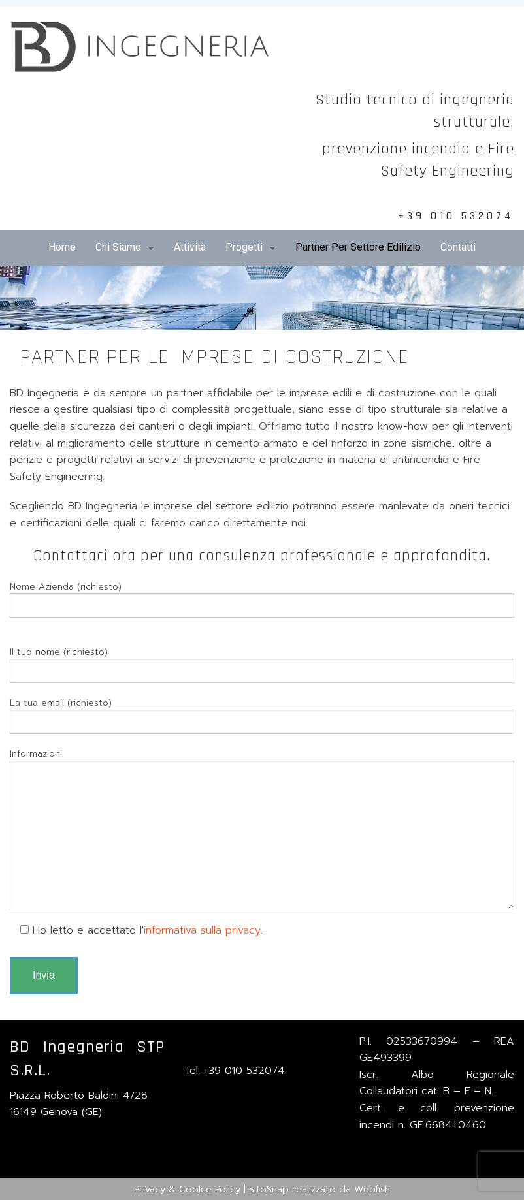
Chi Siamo (118, 247)
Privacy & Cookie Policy (187, 1189)
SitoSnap (269, 1189)
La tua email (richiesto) (262, 715)
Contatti (458, 247)
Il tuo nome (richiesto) (262, 664)
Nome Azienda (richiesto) (262, 599)
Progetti (244, 247)
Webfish (372, 1189)
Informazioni (262, 828)
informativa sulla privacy (202, 930)
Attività (190, 247)
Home (62, 247)
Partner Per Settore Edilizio (358, 247)
